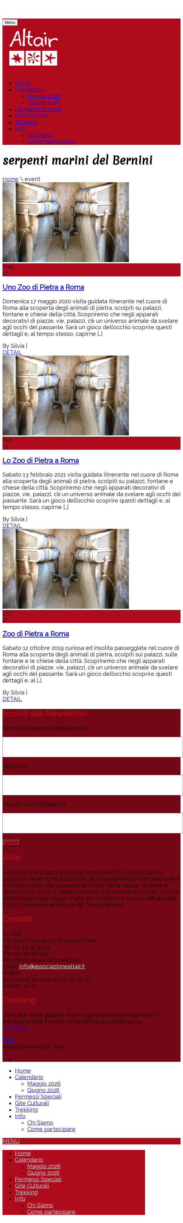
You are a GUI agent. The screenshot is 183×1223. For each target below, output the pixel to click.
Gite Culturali (32, 115)
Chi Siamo (40, 135)
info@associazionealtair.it (52, 966)
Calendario (29, 89)
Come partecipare (51, 141)
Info (20, 128)
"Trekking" (15, 1028)
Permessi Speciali (38, 109)
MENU (10, 1141)
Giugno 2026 (43, 102)
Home (23, 83)
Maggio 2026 (44, 96)
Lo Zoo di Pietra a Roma (40, 460)
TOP (8, 1040)
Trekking (26, 122)
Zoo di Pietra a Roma (35, 634)
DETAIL (12, 352)
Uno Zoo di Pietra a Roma (43, 287)
